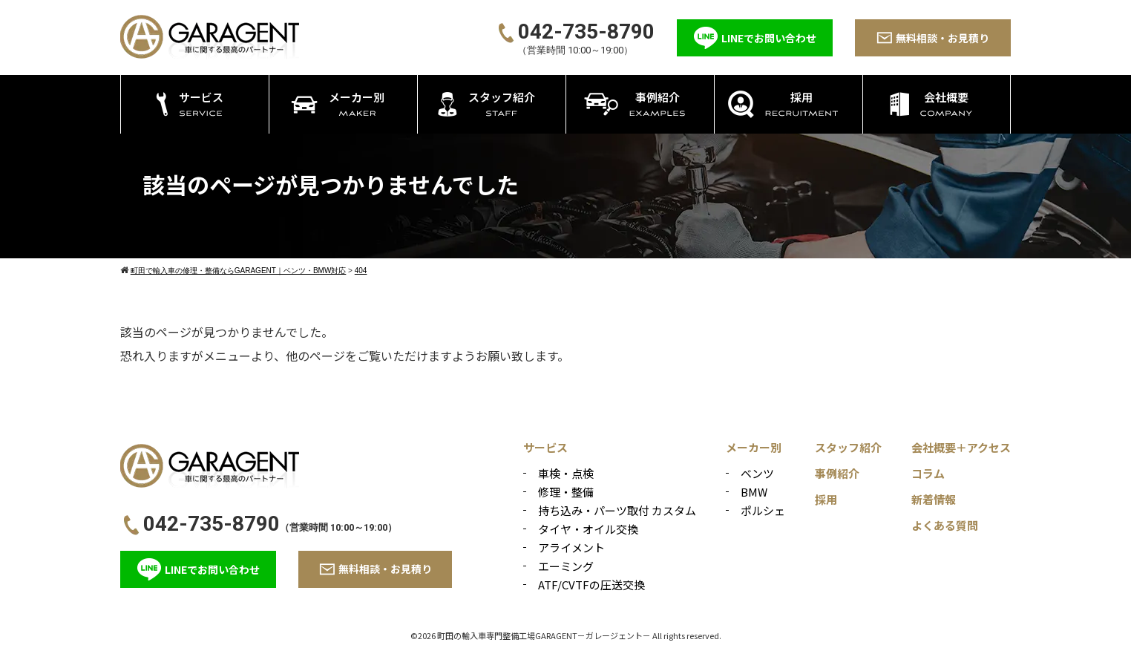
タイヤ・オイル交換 (588, 528)
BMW (754, 491)
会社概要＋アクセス (961, 447)
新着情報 (933, 499)
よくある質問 (944, 525)
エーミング (566, 566)
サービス (545, 447)
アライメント (571, 547)
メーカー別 (753, 447)
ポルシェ (763, 510)
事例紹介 (837, 473)
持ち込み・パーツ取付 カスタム (617, 510)
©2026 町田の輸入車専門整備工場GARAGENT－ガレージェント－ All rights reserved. (565, 635)
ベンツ (757, 473)
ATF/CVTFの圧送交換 (591, 584)
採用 (826, 499)
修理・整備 (566, 491)
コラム (928, 473)
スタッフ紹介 (848, 447)
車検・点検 (566, 473)
